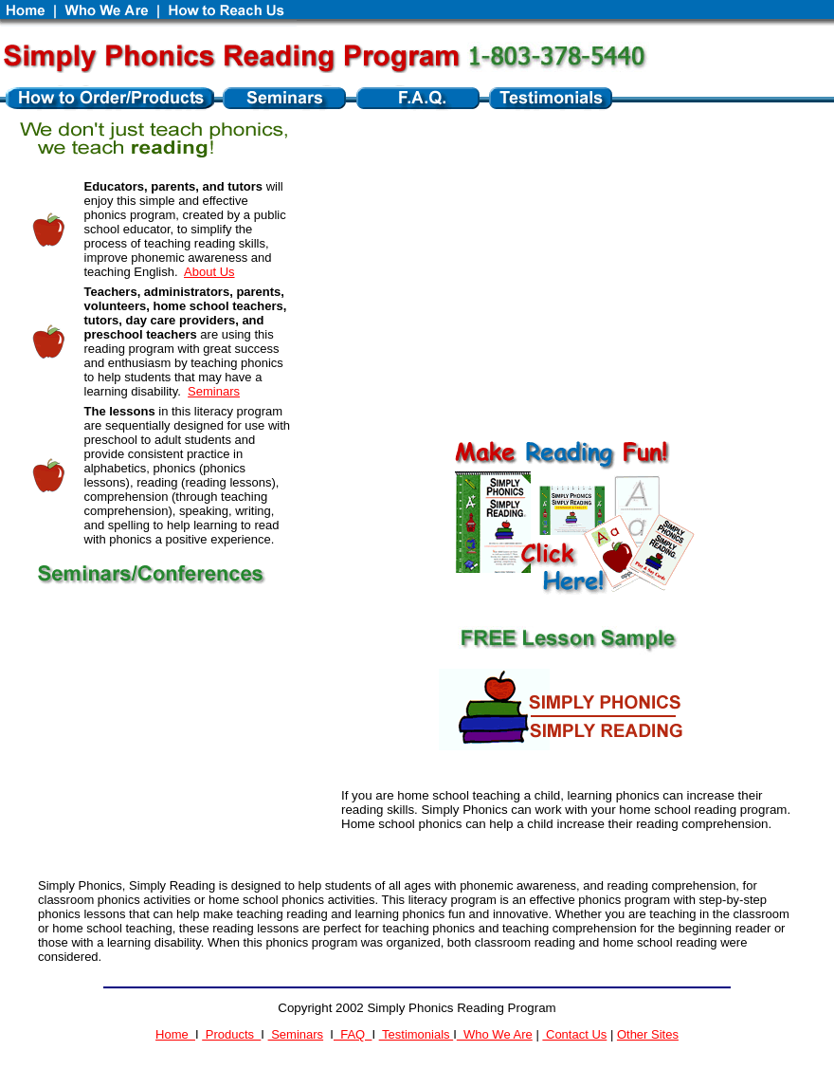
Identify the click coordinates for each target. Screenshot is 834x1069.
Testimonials (416, 1034)
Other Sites (648, 1034)
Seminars (214, 391)
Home (175, 1034)
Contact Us (574, 1034)
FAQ (353, 1034)
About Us (209, 272)
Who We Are (495, 1034)
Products (231, 1034)
